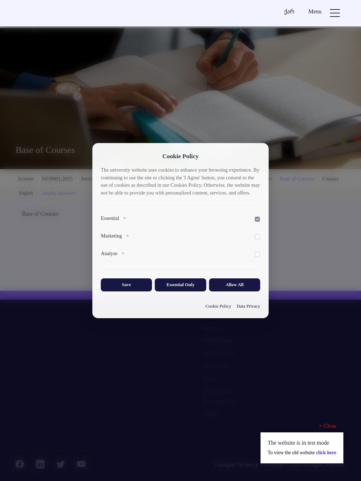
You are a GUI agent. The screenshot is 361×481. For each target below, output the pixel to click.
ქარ (289, 11)
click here (326, 452)
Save (126, 284)
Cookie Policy (218, 306)
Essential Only (180, 284)
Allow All (235, 284)
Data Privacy (248, 306)
